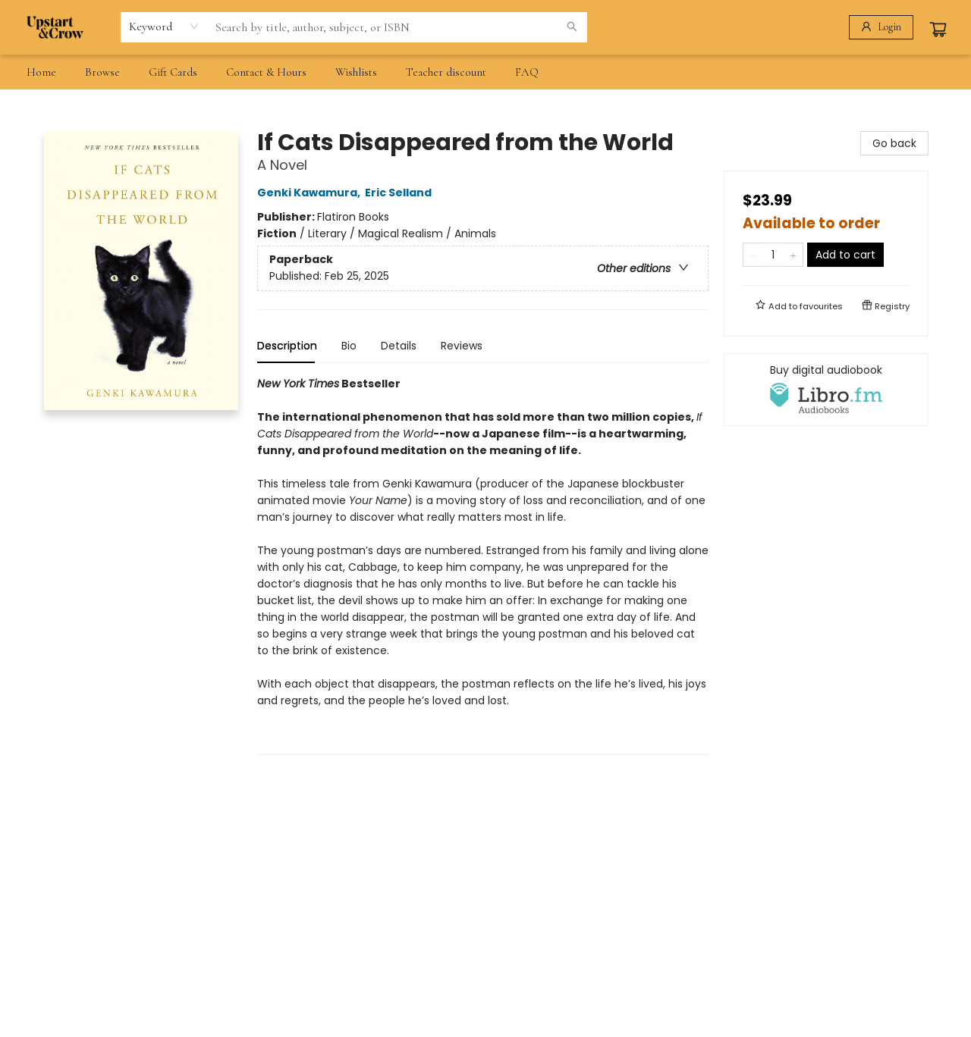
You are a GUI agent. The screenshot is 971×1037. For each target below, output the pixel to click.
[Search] (572, 27)
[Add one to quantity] (793, 254)
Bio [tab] (349, 345)
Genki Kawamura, (311, 192)
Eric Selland (400, 192)
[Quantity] (773, 255)
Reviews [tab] (461, 345)
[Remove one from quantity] (752, 254)
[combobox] (164, 26)
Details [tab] (398, 345)
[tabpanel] (483, 565)
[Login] (881, 27)
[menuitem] (41, 72)
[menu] (485, 72)
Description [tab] (287, 345)
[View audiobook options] (826, 390)
